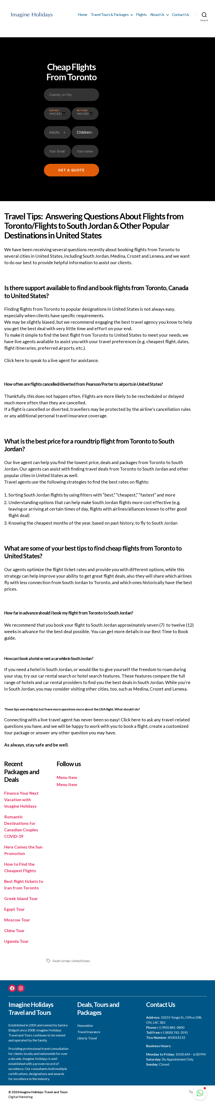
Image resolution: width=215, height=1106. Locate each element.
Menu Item (68, 779)
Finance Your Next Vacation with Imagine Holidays (22, 802)
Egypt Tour (15, 911)
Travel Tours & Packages (110, 16)
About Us (157, 16)
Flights (141, 16)
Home (82, 16)
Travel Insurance (88, 1034)
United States (81, 963)
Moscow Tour (17, 922)
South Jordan (61, 963)
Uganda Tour (17, 943)
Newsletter (85, 1028)
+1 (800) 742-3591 (174, 1035)
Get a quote (71, 173)
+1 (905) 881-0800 (170, 1030)
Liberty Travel (87, 1041)
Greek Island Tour (22, 900)
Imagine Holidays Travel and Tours (44, 1095)
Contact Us (180, 16)
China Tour (15, 932)
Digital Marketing (20, 1099)
